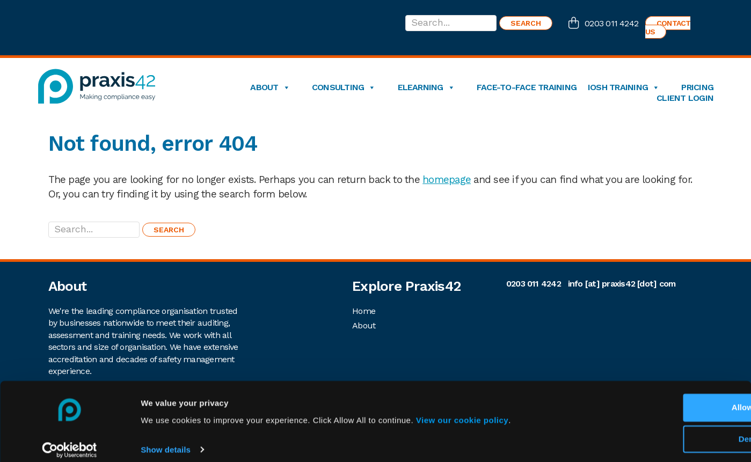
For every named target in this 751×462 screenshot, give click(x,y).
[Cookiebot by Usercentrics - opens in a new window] (69, 441)
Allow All (662, 399)
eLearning (426, 87)
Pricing (697, 87)
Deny (662, 430)
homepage (446, 179)
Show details (166, 440)
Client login (685, 98)
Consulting (344, 87)
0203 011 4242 (611, 23)
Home (363, 311)
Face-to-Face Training (527, 87)
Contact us (668, 27)
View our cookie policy (462, 411)
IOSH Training (623, 87)
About (269, 87)
